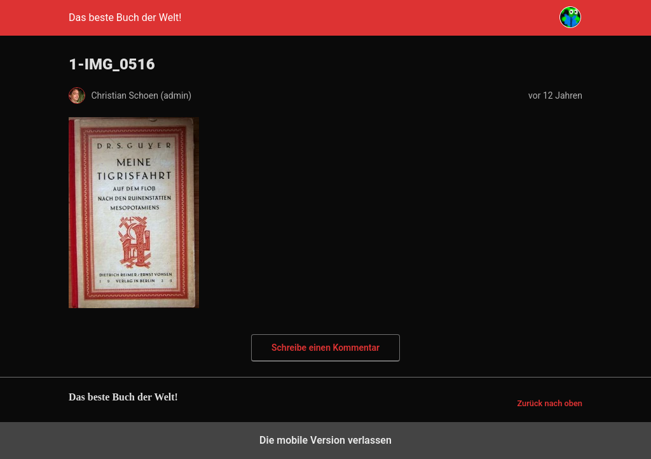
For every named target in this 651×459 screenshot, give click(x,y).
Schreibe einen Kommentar (325, 347)
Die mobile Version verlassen (325, 440)
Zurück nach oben (549, 403)
